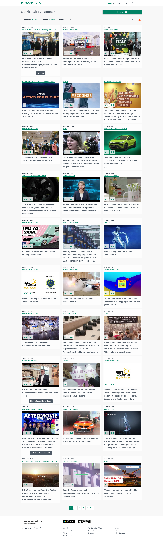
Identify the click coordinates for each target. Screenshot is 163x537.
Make (66, 128)
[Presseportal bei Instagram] (39, 524)
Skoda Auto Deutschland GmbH (116, 128)
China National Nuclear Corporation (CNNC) (39, 82)
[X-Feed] (132, 20)
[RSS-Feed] (139, 20)
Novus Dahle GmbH (30, 358)
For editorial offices (95, 524)
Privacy (65, 529)
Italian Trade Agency (111, 30)
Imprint (65, 524)
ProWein (67, 358)
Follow (122, 12)
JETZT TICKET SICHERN (41, 449)
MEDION (107, 221)
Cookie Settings (119, 529)
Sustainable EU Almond (113, 82)
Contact (116, 524)
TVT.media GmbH (70, 312)
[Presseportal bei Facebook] (33, 525)
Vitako (66, 82)
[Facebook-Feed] (136, 20)
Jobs (115, 527)
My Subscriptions (120, 3)
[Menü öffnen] (140, 3)
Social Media (67, 532)
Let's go (41, 73)
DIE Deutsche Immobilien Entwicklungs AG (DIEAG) (42, 458)
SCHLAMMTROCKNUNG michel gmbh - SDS (40, 30)
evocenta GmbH (70, 175)
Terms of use (68, 527)
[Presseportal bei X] (36, 525)
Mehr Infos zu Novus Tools (40, 398)
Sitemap (91, 529)
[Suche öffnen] (133, 3)
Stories (109, 3)
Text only (91, 527)
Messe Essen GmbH (71, 30)
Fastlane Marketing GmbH (32, 407)
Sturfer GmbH (109, 407)
